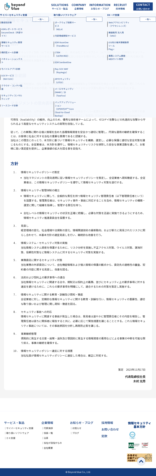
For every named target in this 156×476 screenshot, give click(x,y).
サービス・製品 (14, 422)
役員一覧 (48, 433)
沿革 (46, 438)
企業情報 (47, 422)
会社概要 (48, 447)
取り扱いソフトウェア (17, 433)
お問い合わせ (110, 429)
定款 (104, 436)
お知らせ (76, 428)
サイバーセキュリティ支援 (19, 428)
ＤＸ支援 (10, 438)
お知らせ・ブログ (81, 422)
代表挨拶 (48, 428)
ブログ (75, 433)
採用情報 (107, 422)
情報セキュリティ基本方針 (139, 424)
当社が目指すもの (53, 442)
